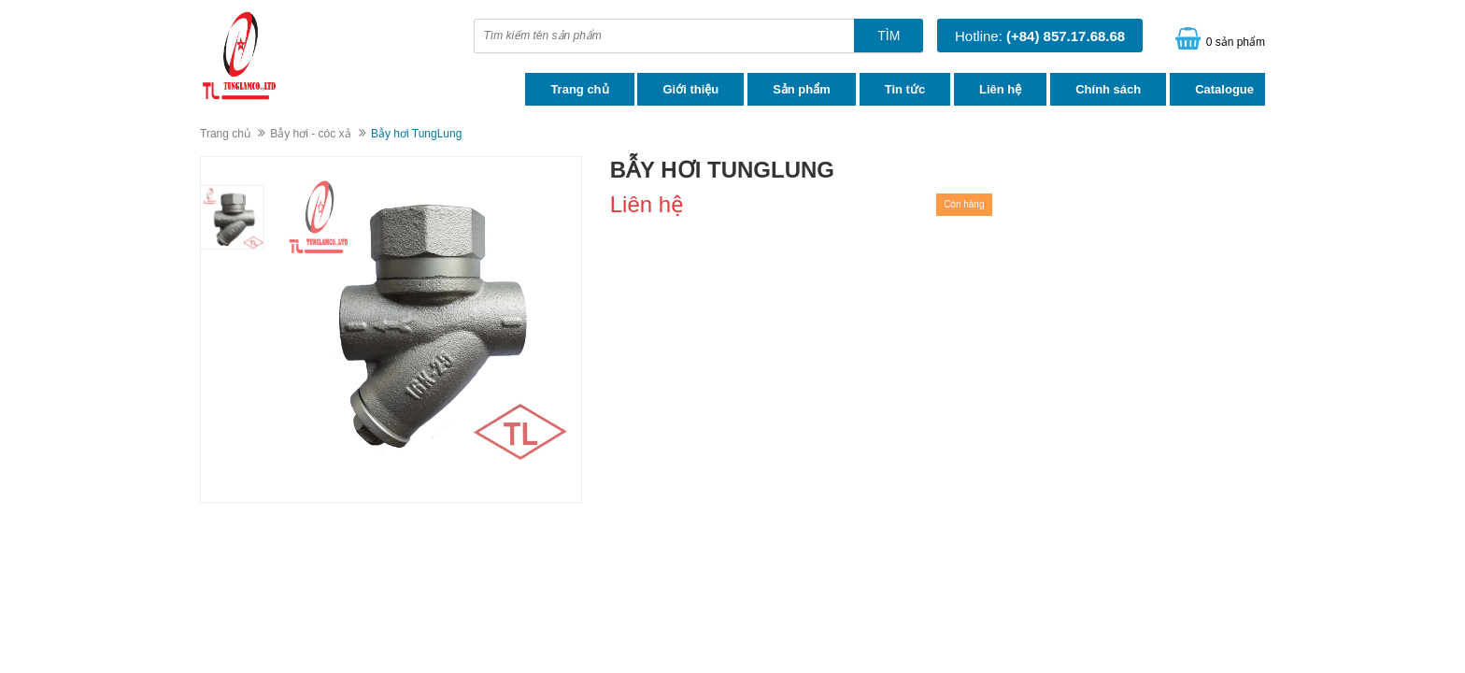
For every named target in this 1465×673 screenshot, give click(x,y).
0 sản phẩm (1235, 42)
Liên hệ (1000, 89)
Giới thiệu (690, 89)
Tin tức (905, 89)
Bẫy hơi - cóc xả (310, 133)
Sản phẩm (802, 89)
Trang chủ (579, 89)
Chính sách (1108, 89)
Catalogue (1224, 89)
